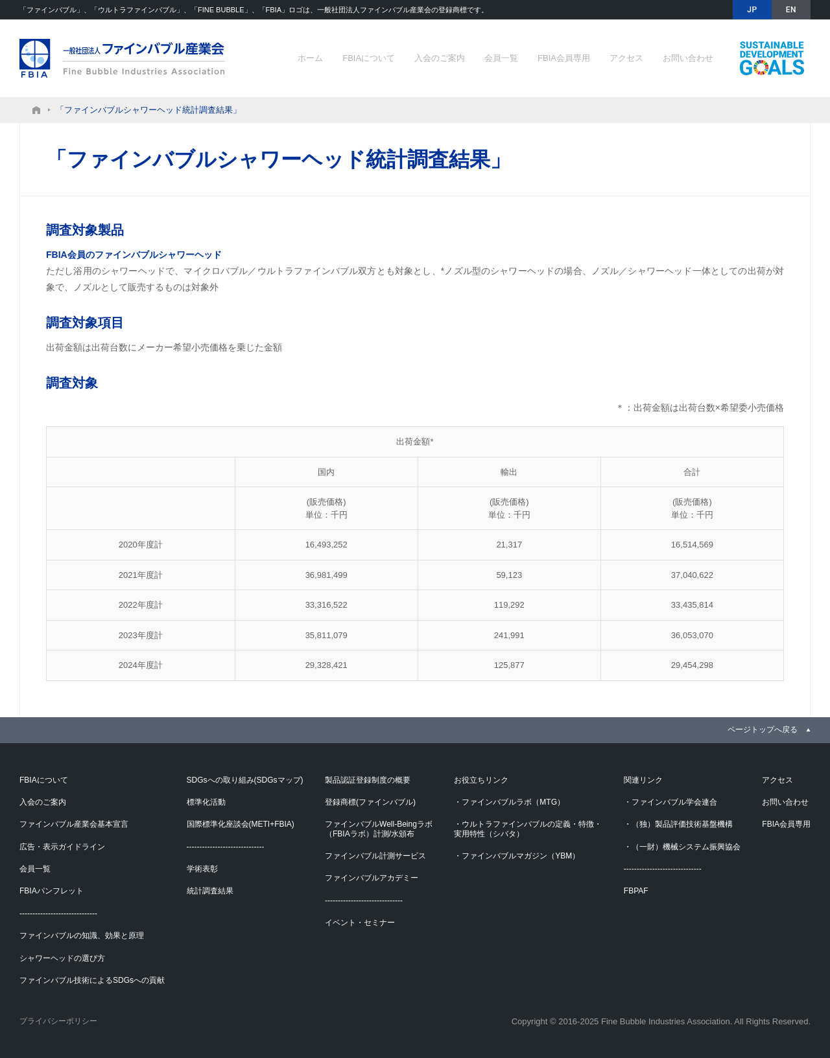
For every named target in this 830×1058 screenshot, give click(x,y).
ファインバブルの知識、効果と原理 (81, 935)
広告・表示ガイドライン (62, 846)
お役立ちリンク (481, 780)
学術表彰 (202, 868)
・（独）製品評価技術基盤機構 (678, 824)
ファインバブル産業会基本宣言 (73, 824)
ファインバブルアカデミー (371, 877)
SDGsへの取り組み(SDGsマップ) (245, 780)
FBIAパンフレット (51, 890)
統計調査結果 (210, 890)
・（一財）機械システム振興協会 (682, 846)
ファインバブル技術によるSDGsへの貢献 (771, 58)
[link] (769, 729)
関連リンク (643, 780)
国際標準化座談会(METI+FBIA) (240, 824)
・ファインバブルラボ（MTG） (509, 802)
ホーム (310, 58)
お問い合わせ (688, 58)
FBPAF (636, 890)
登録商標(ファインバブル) (370, 802)
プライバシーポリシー (58, 1021)
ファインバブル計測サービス (375, 855)
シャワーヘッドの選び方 (62, 958)
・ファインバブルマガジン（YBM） (517, 855)
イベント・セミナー (360, 922)
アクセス (626, 58)
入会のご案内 (439, 58)
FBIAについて (368, 58)
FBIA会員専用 (564, 58)
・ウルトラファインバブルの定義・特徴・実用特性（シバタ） (528, 829)
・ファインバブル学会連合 (670, 802)
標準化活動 (206, 802)
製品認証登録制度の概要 (367, 780)
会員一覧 (501, 58)
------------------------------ (58, 913)
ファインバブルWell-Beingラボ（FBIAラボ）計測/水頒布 (379, 829)
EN (791, 9)
